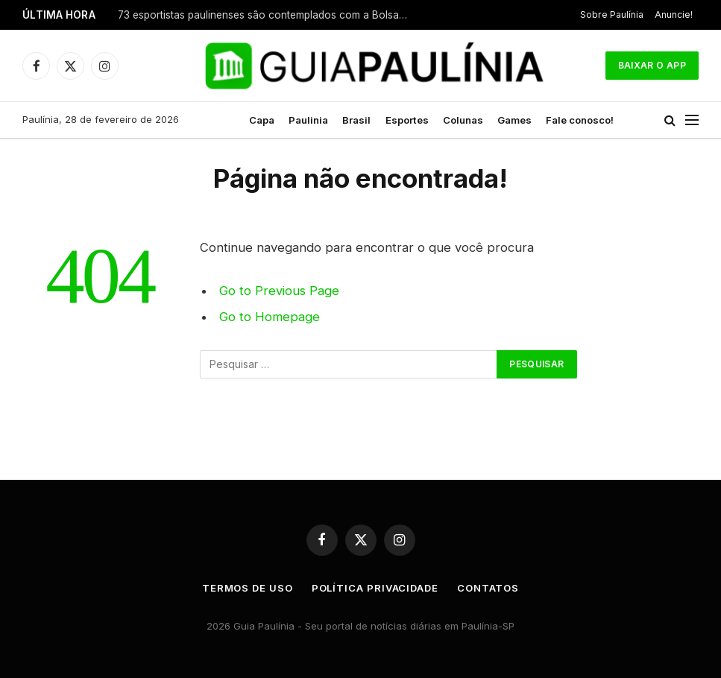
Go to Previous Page (279, 290)
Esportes (407, 120)
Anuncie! (674, 14)
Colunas (463, 120)
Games (514, 120)
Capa (261, 120)
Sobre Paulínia (611, 14)
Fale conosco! (580, 120)
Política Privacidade (375, 588)
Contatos (488, 588)
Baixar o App (652, 65)
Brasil (356, 120)
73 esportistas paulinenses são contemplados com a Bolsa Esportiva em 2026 (267, 15)
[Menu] (692, 120)
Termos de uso (247, 588)
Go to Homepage (269, 316)
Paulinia (308, 120)
